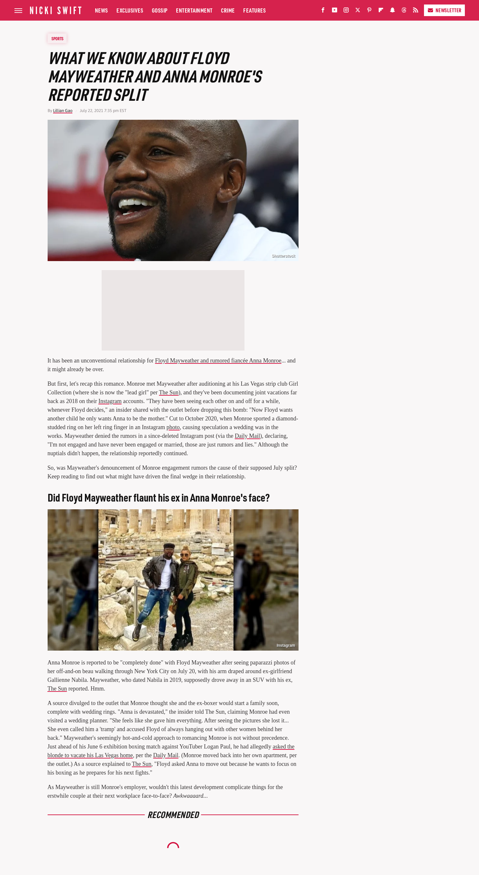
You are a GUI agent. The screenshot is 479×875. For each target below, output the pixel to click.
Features (254, 10)
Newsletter (444, 10)
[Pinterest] (369, 11)
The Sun (169, 392)
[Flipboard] (381, 11)
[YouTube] (334, 11)
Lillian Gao (62, 110)
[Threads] (404, 11)
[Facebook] (323, 11)
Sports (57, 38)
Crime (228, 10)
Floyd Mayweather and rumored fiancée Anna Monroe (218, 360)
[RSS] (415, 11)
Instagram (110, 401)
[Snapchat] (392, 11)
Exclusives (129, 10)
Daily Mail (247, 436)
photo (173, 427)
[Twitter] (358, 11)
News (101, 10)
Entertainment (194, 10)
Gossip (160, 10)
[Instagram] (346, 11)
